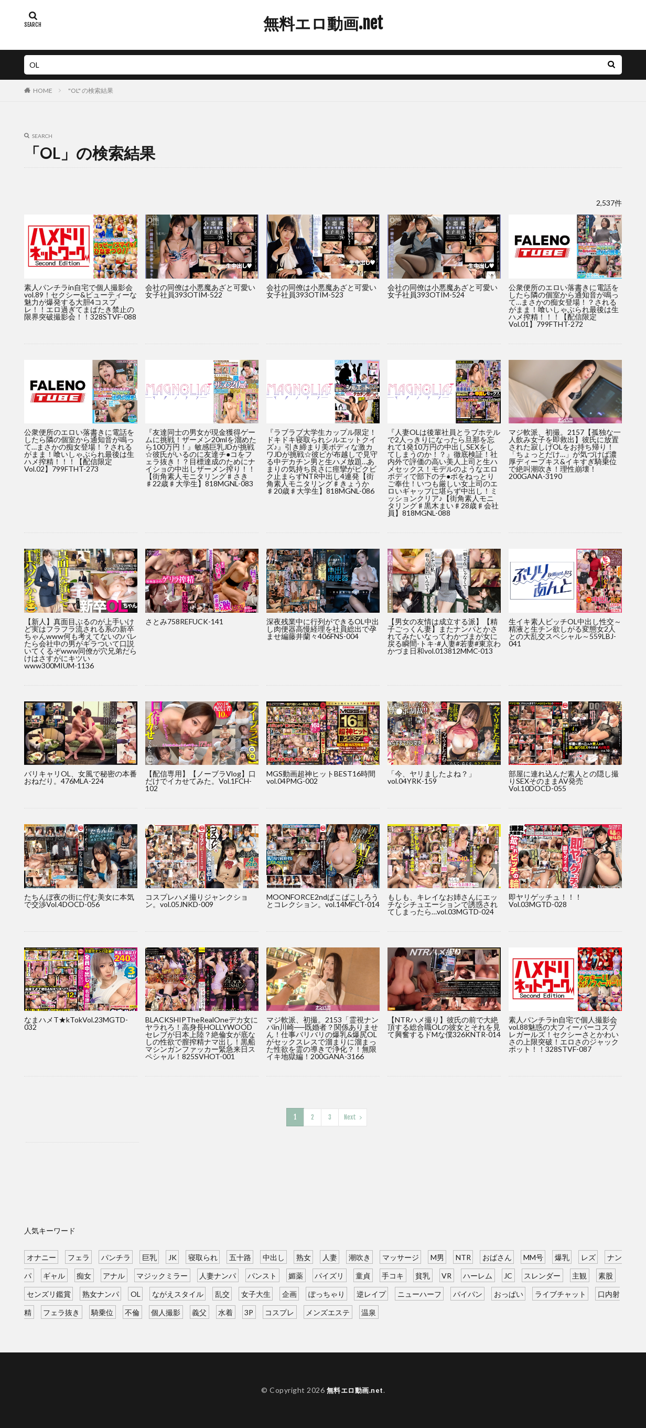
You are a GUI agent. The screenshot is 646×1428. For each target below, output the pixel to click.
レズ (588, 1256)
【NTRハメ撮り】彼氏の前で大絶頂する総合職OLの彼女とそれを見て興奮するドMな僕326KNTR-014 (444, 1027)
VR (446, 1274)
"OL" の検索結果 (90, 90)
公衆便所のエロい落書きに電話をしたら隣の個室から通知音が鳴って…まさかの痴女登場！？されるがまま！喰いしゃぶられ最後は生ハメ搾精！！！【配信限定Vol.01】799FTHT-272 (564, 305)
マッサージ (400, 1256)
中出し (274, 1256)
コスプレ (279, 1311)
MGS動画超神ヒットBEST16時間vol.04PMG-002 (320, 777)
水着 (225, 1311)
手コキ (393, 1274)
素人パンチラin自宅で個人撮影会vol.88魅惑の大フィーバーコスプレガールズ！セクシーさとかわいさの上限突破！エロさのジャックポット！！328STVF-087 (564, 1034)
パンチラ (116, 1256)
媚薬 (295, 1274)
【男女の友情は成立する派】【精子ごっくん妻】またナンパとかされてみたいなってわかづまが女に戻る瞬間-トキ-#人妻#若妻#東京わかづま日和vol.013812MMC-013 (444, 636)
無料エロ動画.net (323, 23)
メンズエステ (328, 1311)
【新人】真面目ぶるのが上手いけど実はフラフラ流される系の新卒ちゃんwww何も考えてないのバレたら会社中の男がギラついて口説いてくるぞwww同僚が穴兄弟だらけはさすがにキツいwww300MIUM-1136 (80, 643)
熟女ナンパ (100, 1292)
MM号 (533, 1256)
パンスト (262, 1274)
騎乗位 (102, 1311)
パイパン (467, 1292)
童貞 (363, 1274)
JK (172, 1256)
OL (136, 1292)
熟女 (303, 1256)
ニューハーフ (419, 1292)
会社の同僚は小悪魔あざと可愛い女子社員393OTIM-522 (200, 291)
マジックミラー (162, 1274)
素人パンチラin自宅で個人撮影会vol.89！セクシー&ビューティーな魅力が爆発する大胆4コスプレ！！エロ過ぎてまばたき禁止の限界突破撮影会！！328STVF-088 (80, 302)
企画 (289, 1292)
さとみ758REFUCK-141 (184, 621)
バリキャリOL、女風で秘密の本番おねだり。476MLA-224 (80, 777)
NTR (463, 1256)
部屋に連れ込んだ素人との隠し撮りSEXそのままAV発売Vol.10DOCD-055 (564, 781)
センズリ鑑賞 (49, 1292)
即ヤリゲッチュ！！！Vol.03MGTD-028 (545, 900)
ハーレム (477, 1274)
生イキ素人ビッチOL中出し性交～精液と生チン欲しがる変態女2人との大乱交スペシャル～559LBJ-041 (565, 632)
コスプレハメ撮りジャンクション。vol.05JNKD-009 (196, 900)
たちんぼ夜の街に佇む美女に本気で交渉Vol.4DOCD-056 (79, 900)
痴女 (84, 1274)
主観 (579, 1274)
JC (508, 1274)
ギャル (54, 1274)
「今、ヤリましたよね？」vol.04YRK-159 (431, 777)
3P (248, 1311)
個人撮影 (165, 1311)
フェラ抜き (61, 1311)
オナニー (41, 1256)
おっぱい (508, 1292)
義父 (199, 1311)
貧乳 (422, 1274)
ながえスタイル (177, 1292)
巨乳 (149, 1256)
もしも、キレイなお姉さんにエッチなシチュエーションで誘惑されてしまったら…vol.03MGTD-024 (442, 904)
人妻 (329, 1256)
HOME (42, 90)
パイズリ (329, 1274)
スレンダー (542, 1274)
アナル (114, 1274)
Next (349, 1117)
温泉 (368, 1311)
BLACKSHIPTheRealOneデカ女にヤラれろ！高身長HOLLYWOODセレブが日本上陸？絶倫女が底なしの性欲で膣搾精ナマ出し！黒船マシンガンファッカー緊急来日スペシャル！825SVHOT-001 (201, 1038)
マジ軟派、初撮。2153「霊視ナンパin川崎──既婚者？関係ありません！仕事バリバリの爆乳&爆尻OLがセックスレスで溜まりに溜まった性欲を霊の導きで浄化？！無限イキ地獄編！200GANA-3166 (322, 1038)
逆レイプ (371, 1292)
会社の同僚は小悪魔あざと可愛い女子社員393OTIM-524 (442, 291)
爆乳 (562, 1256)
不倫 (132, 1311)
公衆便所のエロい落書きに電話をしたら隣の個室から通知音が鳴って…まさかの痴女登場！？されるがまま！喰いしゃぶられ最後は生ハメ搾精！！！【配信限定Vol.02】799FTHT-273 (79, 450)
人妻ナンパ (217, 1274)
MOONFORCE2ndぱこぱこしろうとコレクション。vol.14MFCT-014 (323, 900)
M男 (437, 1256)
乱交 (222, 1292)
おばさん (497, 1256)
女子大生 (256, 1292)
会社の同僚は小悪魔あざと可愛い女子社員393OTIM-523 (321, 291)
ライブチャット (560, 1292)
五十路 (240, 1256)
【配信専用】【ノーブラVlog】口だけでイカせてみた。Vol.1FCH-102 (200, 781)
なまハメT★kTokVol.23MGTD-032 (76, 1023)
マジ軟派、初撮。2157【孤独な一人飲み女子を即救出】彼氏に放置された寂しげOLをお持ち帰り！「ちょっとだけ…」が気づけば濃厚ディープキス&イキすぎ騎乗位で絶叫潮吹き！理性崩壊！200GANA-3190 (565, 454)
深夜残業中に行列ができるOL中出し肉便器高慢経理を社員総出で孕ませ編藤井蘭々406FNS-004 (322, 629)
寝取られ (203, 1256)
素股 (605, 1274)
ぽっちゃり (326, 1292)
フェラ (79, 1256)
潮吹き (360, 1256)
